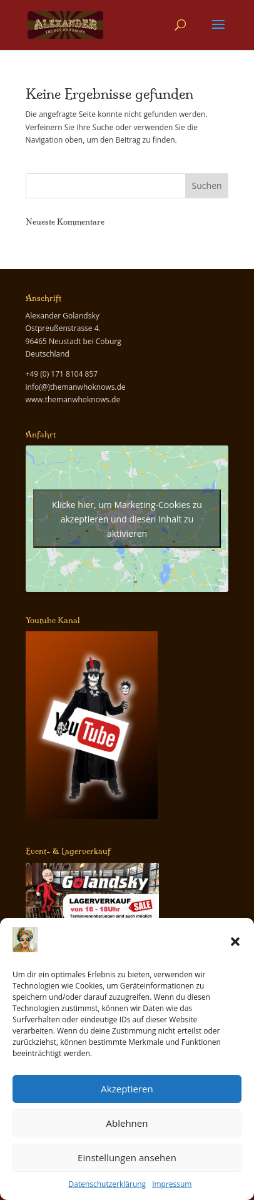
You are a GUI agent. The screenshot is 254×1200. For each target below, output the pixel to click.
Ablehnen (127, 1123)
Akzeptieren (127, 1088)
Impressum (171, 1184)
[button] (235, 941)
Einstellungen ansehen (127, 1157)
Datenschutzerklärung (107, 1184)
